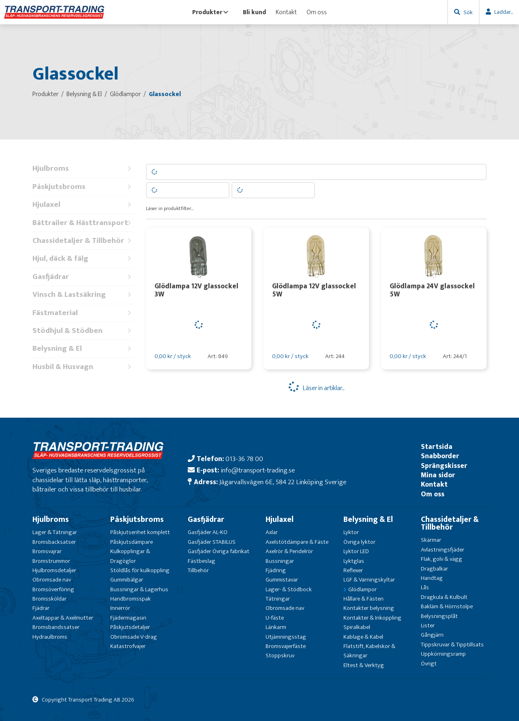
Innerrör (120, 608)
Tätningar (278, 599)
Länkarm (276, 627)
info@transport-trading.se (258, 470)
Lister (428, 625)
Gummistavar (282, 580)
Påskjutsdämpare (131, 542)
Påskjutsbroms (83, 186)
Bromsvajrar (47, 551)
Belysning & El (83, 348)
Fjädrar (40, 608)
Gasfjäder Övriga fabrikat (218, 551)
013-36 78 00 (244, 459)
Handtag (432, 578)
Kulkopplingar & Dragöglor (130, 556)
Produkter (210, 12)
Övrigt (429, 664)
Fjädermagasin (128, 618)
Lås (425, 587)
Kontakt (286, 12)
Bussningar (280, 561)
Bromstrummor (51, 561)
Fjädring (276, 570)
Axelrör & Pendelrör (289, 551)
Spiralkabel (356, 627)
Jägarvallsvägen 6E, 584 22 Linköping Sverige (282, 482)
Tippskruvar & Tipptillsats (452, 644)
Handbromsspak (130, 599)
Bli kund (254, 12)
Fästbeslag (201, 561)
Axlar (272, 532)
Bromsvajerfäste (286, 646)
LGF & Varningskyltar (369, 580)
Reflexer (353, 570)
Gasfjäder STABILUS (212, 542)
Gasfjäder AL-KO (207, 532)
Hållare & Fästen (363, 599)
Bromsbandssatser (55, 627)
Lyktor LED (356, 551)
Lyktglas (353, 561)
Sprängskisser (444, 466)
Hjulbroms (83, 168)
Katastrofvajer (128, 646)
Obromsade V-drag (133, 637)
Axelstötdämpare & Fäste (297, 542)
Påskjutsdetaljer (130, 627)
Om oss (317, 12)
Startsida (437, 447)
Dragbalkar (434, 569)
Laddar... (503, 12)
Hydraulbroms (49, 637)
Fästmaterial (83, 313)
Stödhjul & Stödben (83, 330)
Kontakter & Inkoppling (372, 618)
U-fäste (275, 618)
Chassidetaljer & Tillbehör (83, 240)
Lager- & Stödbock (289, 589)
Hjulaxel (83, 204)
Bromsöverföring (53, 589)
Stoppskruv (280, 655)
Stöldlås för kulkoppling (139, 570)
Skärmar (431, 540)
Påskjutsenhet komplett (140, 532)
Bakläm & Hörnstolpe (447, 606)
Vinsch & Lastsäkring (83, 294)
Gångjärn (432, 635)
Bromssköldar (49, 599)
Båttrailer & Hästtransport (83, 222)
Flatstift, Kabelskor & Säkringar (369, 651)
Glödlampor (362, 589)
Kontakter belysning (368, 608)
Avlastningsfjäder (442, 550)
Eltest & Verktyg (363, 665)
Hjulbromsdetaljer (54, 570)
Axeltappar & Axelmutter (62, 618)
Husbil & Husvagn (83, 366)
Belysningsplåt (439, 616)
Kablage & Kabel (363, 637)
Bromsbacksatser (54, 542)
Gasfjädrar (83, 276)
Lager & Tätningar (54, 532)
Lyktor (351, 532)
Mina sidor (438, 475)
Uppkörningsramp (443, 654)
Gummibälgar (126, 580)
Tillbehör (198, 570)
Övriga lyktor (359, 542)
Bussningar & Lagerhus (139, 589)
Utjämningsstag (286, 637)
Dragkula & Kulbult (444, 597)
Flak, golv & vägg (441, 559)
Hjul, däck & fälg (83, 258)
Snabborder (440, 456)
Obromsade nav (51, 580)
